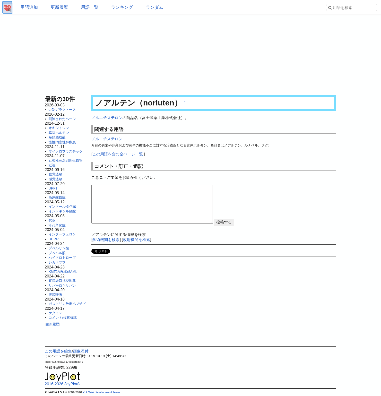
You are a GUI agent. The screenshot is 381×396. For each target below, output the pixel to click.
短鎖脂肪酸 (57, 137)
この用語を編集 (58, 351)
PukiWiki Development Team (101, 392)
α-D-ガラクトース (62, 110)
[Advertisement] (190, 53)
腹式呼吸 (55, 294)
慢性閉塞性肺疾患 (62, 142)
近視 (52, 165)
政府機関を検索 (136, 240)
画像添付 (80, 351)
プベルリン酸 (59, 248)
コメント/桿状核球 (63, 317)
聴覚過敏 (55, 174)
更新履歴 (59, 7)
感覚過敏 (55, 179)
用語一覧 (89, 7)
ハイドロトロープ (62, 257)
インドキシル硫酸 (62, 211)
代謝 (52, 220)
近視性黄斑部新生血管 (66, 160)
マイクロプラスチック (66, 151)
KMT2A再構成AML (63, 272)
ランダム (154, 7)
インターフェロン (62, 234)
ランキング (122, 7)
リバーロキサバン (62, 285)
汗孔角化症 (57, 225)
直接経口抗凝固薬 (62, 281)
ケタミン (55, 313)
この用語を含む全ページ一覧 (117, 154)
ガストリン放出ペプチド (67, 304)
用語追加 (29, 7)
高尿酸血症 (57, 197)
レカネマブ (57, 262)
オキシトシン (59, 128)
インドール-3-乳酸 (63, 206)
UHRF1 (54, 239)
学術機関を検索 (106, 240)
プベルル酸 (57, 253)
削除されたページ (62, 119)
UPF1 (53, 188)
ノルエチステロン (106, 118)
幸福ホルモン (59, 133)
